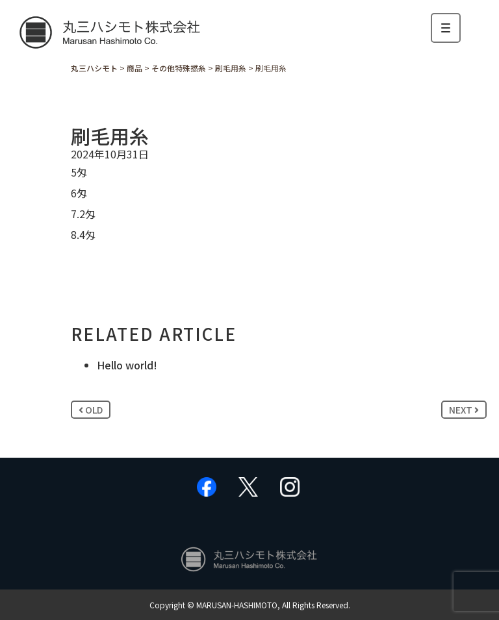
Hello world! (127, 365)
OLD (91, 409)
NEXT (464, 409)
